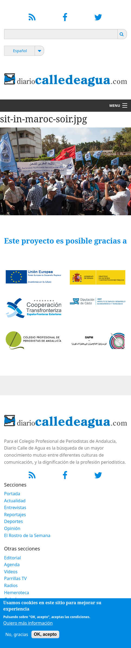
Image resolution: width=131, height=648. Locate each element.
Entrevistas (15, 507)
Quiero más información (28, 623)
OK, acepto (45, 634)
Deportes (13, 521)
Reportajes (15, 515)
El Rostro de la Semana (27, 535)
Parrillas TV (15, 578)
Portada (12, 494)
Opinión (12, 528)
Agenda (12, 565)
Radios (11, 585)
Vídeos (11, 572)
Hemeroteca (16, 593)
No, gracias (16, 634)
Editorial (12, 558)
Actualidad (14, 501)
